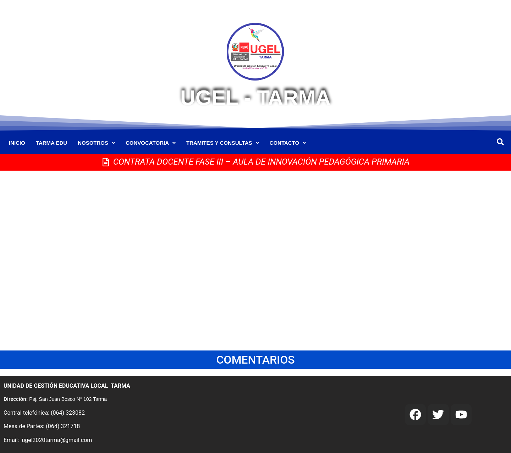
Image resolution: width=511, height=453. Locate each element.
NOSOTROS (96, 143)
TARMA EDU (51, 143)
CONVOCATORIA (151, 143)
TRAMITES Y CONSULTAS (222, 143)
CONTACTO (288, 143)
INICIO (17, 143)
